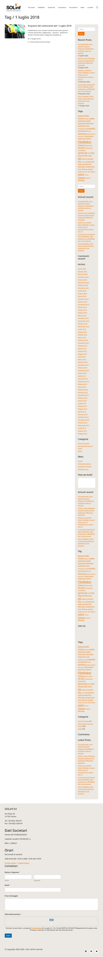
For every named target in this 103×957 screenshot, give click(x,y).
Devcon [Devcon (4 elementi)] (88, 134)
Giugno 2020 (82, 293)
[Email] (96, 951)
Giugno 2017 (82, 351)
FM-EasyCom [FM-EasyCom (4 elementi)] (89, 148)
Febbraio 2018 (83, 340)
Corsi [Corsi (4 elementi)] (89, 131)
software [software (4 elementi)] (92, 172)
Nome (7, 880)
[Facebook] (91, 951)
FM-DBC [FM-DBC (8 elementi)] (81, 148)
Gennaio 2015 (83, 379)
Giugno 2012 (82, 431)
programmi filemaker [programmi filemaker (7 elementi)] (85, 165)
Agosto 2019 (82, 307)
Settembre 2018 (83, 326)
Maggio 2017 (82, 354)
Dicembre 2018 (83, 318)
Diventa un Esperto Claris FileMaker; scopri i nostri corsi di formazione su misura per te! (86, 74)
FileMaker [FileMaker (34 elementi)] (84, 142)
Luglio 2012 (82, 428)
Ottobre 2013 (82, 398)
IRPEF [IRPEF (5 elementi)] (90, 156)
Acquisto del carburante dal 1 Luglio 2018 (49, 25)
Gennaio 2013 (83, 414)
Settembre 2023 (83, 282)
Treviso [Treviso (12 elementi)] (81, 177)
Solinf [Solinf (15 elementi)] (81, 174)
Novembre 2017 (83, 343)
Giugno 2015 (82, 373)
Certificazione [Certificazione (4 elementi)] (82, 129)
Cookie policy (23, 863)
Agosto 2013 (82, 401)
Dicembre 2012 (83, 417)
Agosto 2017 (82, 348)
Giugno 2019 (82, 310)
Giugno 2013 (82, 406)
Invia (8, 935)
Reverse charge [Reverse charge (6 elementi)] (87, 169)
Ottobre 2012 (82, 423)
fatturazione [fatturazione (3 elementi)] (81, 136)
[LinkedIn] (86, 951)
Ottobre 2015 (82, 368)
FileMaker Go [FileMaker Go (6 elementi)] (83, 145)
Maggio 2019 (82, 313)
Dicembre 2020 (83, 288)
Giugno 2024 (82, 280)
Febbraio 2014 (83, 390)
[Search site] (97, 7)
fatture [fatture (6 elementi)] (88, 138)
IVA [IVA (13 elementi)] (79, 158)
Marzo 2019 (82, 315)
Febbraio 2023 (83, 285)
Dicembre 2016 (83, 365)
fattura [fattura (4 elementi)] (93, 134)
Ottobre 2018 (82, 324)
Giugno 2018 (82, 332)
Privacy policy (10, 863)
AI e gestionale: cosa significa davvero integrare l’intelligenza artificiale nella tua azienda (86, 48)
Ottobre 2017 (82, 346)
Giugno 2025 (82, 271)
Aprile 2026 (82, 269)
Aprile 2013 (82, 412)
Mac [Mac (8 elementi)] (79, 161)
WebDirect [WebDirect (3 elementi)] (87, 178)
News (80, 451)
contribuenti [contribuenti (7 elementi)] (83, 131)
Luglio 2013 (82, 403)
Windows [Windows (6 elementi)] (81, 180)
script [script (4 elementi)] (85, 172)
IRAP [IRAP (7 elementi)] (86, 155)
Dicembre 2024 (83, 277)
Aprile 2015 (82, 376)
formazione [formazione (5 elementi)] (82, 150)
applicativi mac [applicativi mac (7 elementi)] (84, 126)
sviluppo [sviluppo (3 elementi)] (86, 174)
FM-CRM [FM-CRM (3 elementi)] (90, 145)
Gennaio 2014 (83, 392)
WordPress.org (83, 469)
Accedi (80, 461)
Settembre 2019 (83, 304)
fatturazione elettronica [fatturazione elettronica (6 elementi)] (85, 137)
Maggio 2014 (82, 384)
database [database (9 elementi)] (82, 133)
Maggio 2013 (82, 409)
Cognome (37, 880)
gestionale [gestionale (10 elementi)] (83, 152)
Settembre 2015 (83, 370)
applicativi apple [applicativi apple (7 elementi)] (84, 121)
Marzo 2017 (82, 359)
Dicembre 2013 (83, 395)
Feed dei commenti (85, 466)
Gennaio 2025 (83, 274)
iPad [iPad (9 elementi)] (92, 153)
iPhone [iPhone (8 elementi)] (81, 155)
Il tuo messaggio (11, 896)
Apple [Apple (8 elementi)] (92, 118)
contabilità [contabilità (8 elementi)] (90, 128)
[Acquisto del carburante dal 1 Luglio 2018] (15, 31)
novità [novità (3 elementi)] (83, 162)
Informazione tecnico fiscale (40, 42)
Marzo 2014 (82, 387)
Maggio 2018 (82, 335)
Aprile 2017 (82, 357)
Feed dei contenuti (84, 464)
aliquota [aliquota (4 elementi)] (86, 118)
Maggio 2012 (82, 433)
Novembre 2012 (83, 420)
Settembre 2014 (83, 381)
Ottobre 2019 (82, 302)
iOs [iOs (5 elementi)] (89, 153)
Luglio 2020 (82, 291)
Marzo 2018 (82, 337)
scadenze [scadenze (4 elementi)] (80, 172)
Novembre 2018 (83, 321)
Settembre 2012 (83, 425)
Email (7, 885)
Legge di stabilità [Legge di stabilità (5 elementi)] (87, 159)
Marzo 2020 (82, 296)
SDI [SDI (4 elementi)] (89, 172)
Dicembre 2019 (83, 299)
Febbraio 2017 (83, 362)
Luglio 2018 (82, 329)
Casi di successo (83, 443)
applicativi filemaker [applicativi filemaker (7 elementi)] (86, 123)
